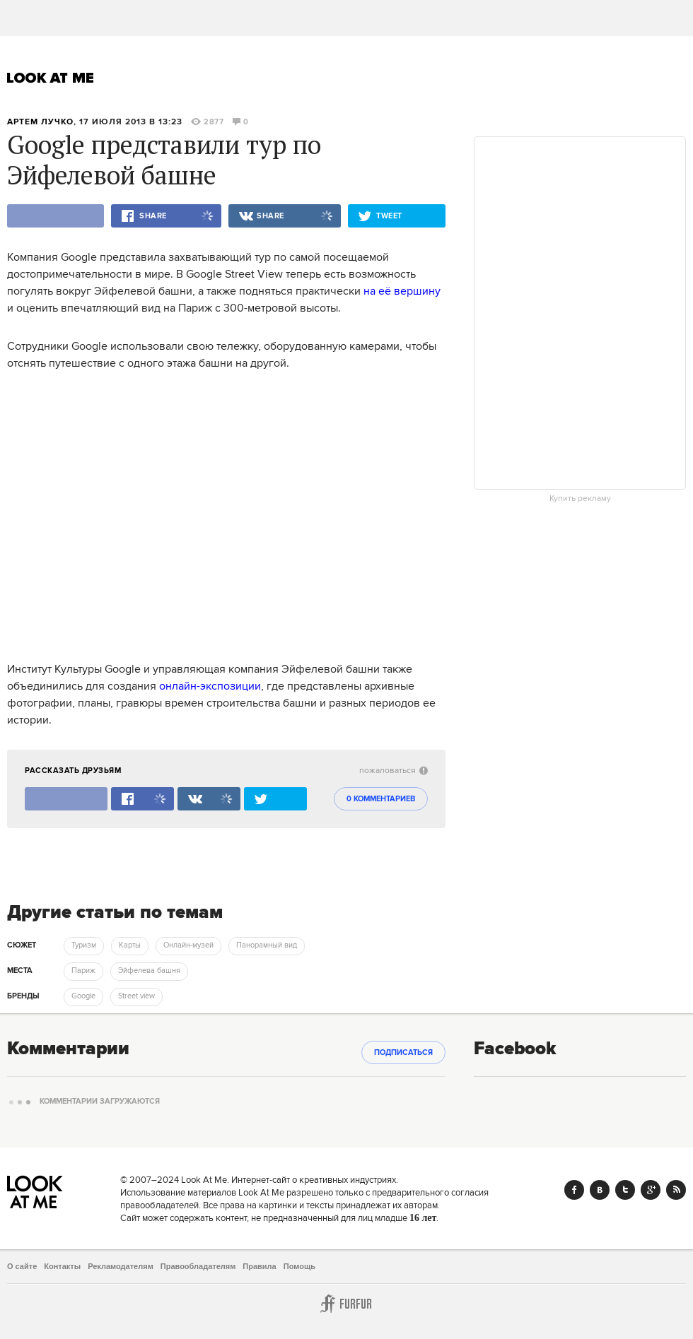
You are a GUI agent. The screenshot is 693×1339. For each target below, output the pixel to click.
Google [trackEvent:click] (83, 996)
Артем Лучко (40, 122)
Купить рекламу (580, 499)
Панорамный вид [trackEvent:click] (266, 945)
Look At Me (50, 77)
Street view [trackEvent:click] (136, 996)
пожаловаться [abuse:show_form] (393, 770)
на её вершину (402, 291)
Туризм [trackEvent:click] (83, 945)
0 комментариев (380, 799)
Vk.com (600, 1190)
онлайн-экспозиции (210, 686)
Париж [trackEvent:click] (83, 971)
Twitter (625, 1190)
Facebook (574, 1190)
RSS (676, 1190)
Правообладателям (198, 1266)
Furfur (346, 1303)
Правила (259, 1266)
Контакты (62, 1266)
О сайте (22, 1266)
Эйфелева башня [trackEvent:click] (149, 971)
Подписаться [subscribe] (403, 1053)
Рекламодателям (120, 1266)
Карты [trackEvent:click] (130, 945)
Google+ (650, 1190)
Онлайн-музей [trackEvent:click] (188, 945)
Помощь (299, 1266)
